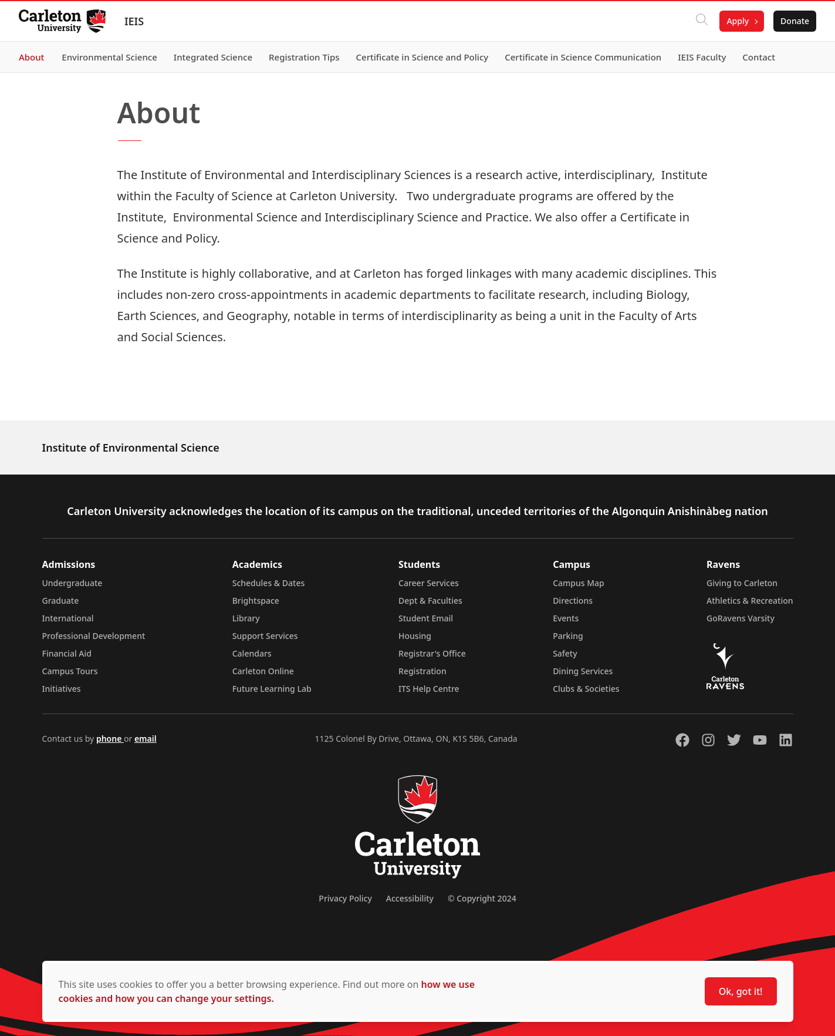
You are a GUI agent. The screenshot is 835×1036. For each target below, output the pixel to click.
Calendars (252, 653)
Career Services (428, 582)
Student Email (425, 618)
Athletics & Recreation (749, 600)
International (68, 618)
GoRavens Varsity (740, 618)
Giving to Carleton (741, 582)
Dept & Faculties (430, 600)
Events (566, 618)
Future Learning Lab (272, 688)
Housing (414, 635)
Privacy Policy (345, 898)
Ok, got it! (741, 991)
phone (110, 738)
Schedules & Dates (268, 582)
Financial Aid (67, 653)
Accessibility (410, 898)
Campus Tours (70, 671)
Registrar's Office (432, 653)
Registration (422, 671)
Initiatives (61, 688)
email (145, 738)
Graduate (60, 600)
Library (246, 618)
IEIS (134, 21)
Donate (794, 20)
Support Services (265, 635)
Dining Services (583, 671)
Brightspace (255, 600)
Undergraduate (72, 582)
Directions (573, 600)
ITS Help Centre (428, 688)
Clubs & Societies (586, 688)
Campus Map (578, 582)
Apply (737, 20)
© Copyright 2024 (482, 898)
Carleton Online (263, 671)
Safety (565, 653)
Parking (568, 635)
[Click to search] (702, 21)
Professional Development (94, 635)
